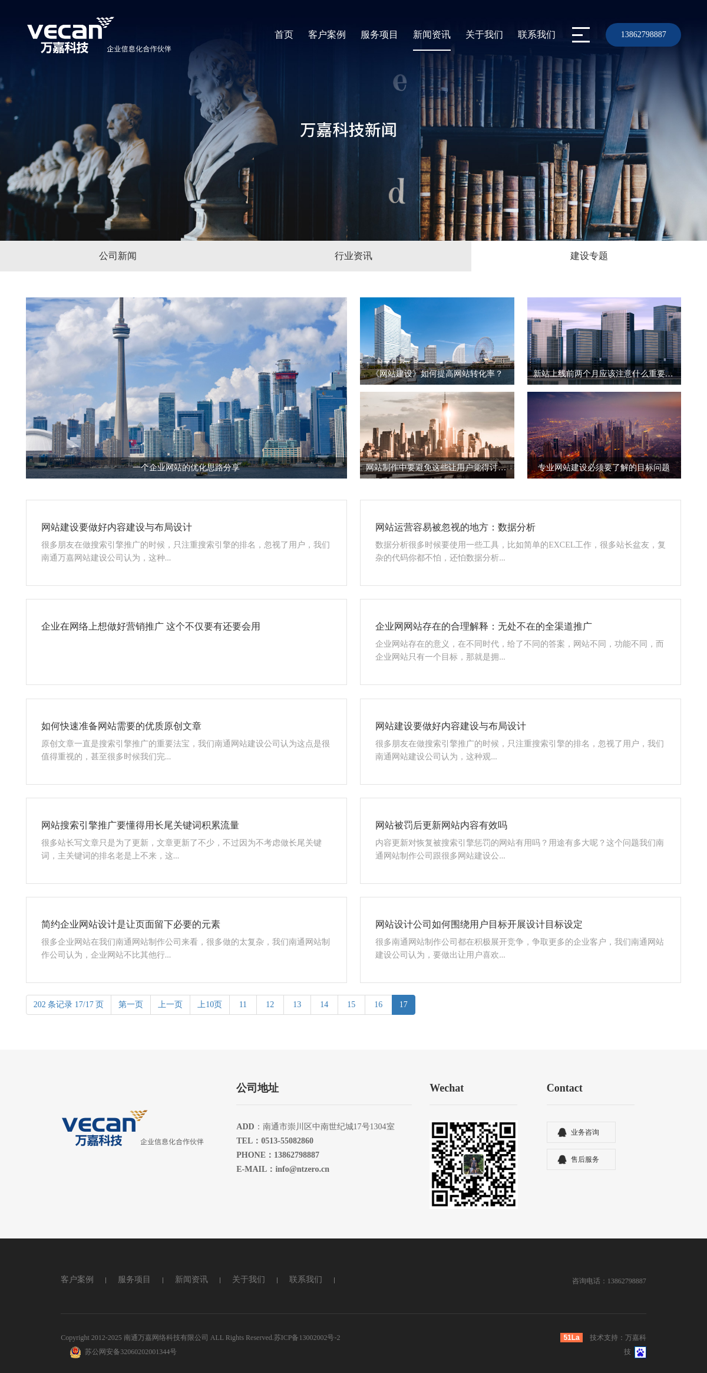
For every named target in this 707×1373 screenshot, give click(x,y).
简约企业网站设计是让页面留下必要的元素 (130, 924)
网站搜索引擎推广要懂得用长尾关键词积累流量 (140, 825)
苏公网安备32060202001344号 (131, 1352)
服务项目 (379, 35)
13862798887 (643, 34)
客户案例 (327, 35)
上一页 (170, 1004)
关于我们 (484, 35)
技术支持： (607, 1337)
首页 (284, 35)
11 (243, 1004)
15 (351, 1004)
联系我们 (537, 35)
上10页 (209, 1004)
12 (270, 1004)
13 (297, 1004)
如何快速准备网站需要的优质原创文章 (121, 726)
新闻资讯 (432, 35)
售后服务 (585, 1159)
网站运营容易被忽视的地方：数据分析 (455, 527)
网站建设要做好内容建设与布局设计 (116, 527)
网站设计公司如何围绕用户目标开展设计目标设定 (479, 924)
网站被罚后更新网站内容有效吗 (441, 825)
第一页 (130, 1004)
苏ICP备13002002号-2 (307, 1337)
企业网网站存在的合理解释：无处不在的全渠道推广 (483, 626)
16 (378, 1004)
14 (324, 1004)
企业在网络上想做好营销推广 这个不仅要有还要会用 (150, 626)
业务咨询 (585, 1132)
